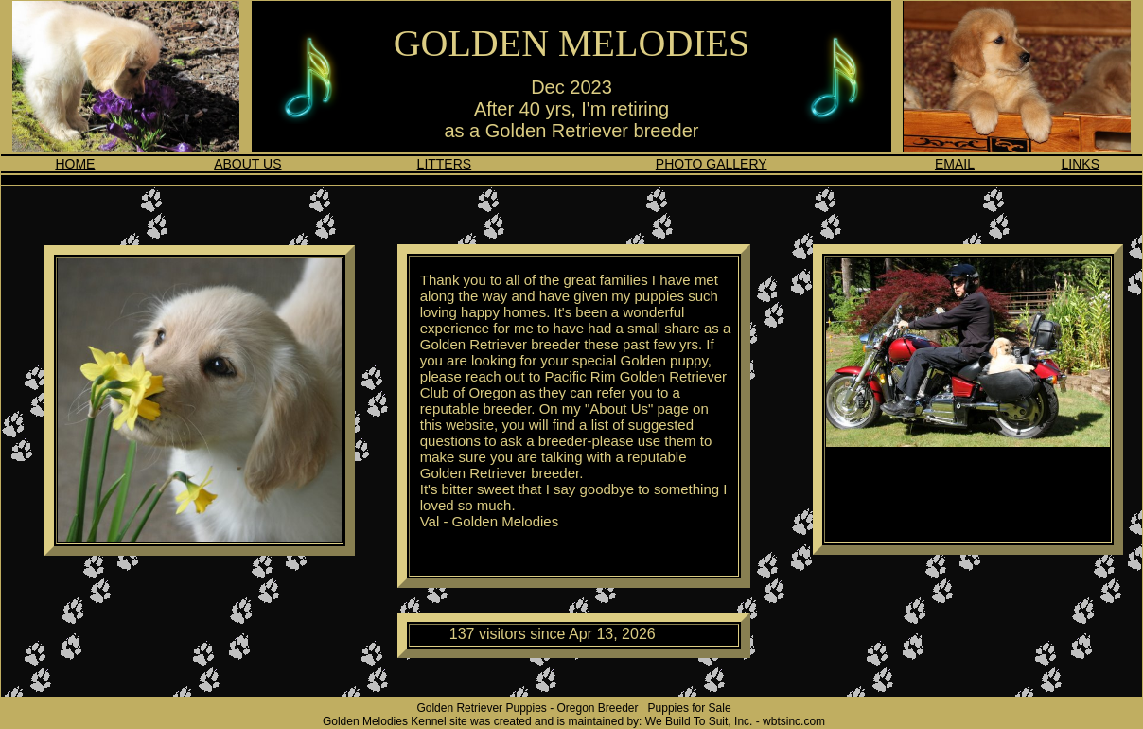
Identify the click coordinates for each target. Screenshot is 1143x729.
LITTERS (444, 163)
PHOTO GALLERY (711, 163)
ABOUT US (247, 163)
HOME (75, 163)
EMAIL (955, 163)
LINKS (1080, 163)
